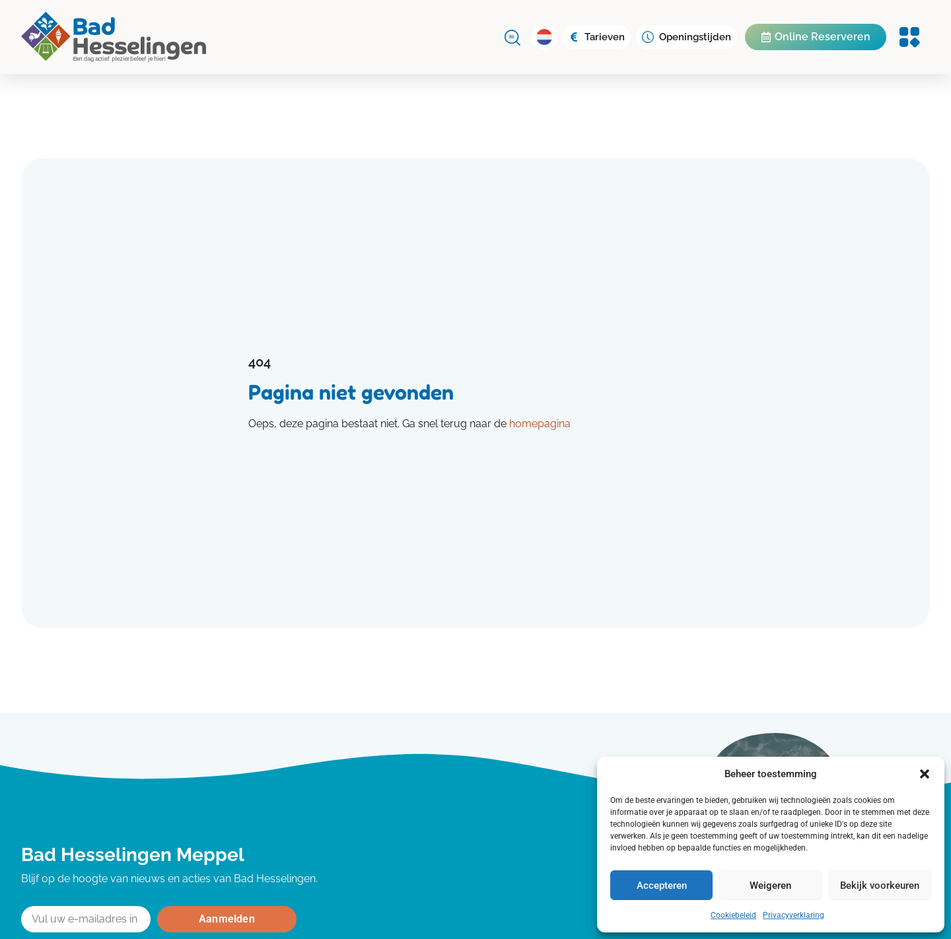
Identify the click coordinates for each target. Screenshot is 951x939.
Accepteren (662, 885)
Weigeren (770, 885)
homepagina (540, 423)
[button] (924, 774)
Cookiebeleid (733, 915)
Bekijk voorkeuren (879, 885)
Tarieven (604, 37)
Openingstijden (695, 37)
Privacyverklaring (793, 915)
